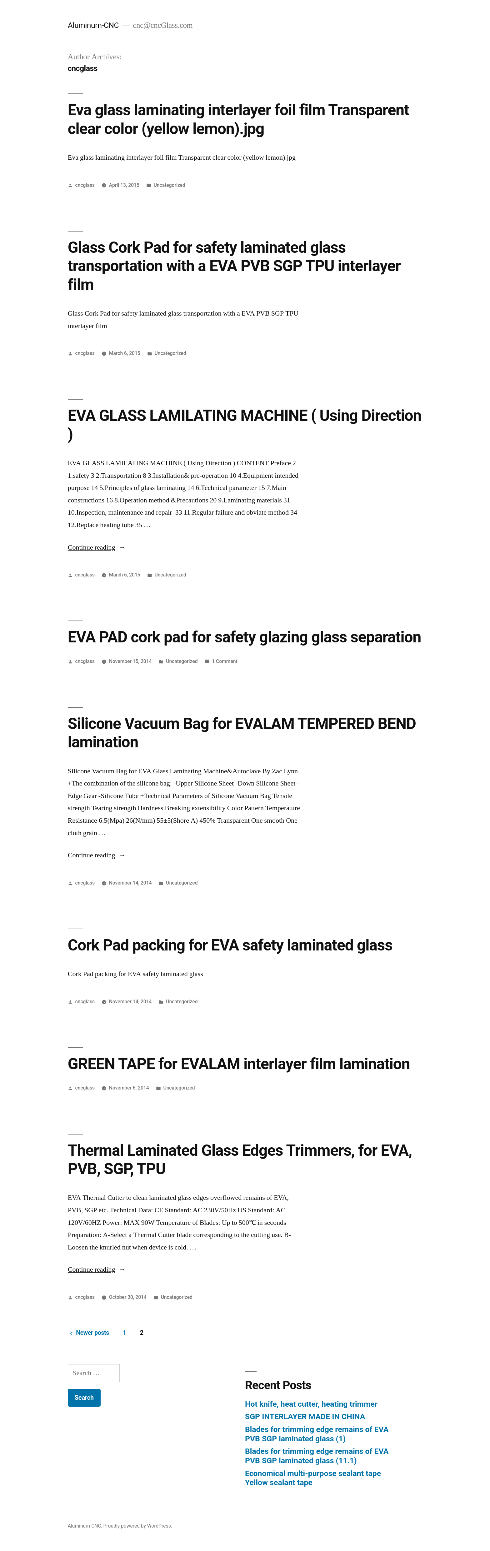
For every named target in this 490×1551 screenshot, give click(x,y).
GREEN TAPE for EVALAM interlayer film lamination (239, 1064)
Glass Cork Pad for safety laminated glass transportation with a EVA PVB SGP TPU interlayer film (234, 266)
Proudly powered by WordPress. (137, 1526)
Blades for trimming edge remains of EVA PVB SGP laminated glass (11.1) (316, 1456)
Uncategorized (169, 185)
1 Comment (224, 661)
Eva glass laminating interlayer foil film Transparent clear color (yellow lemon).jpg (238, 119)
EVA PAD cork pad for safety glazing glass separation (244, 637)
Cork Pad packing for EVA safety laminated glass (230, 945)
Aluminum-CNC (93, 25)
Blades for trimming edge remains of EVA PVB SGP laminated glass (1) (316, 1434)
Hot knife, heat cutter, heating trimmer (311, 1404)
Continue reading (97, 547)
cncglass (85, 185)
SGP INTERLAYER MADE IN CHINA (305, 1416)
